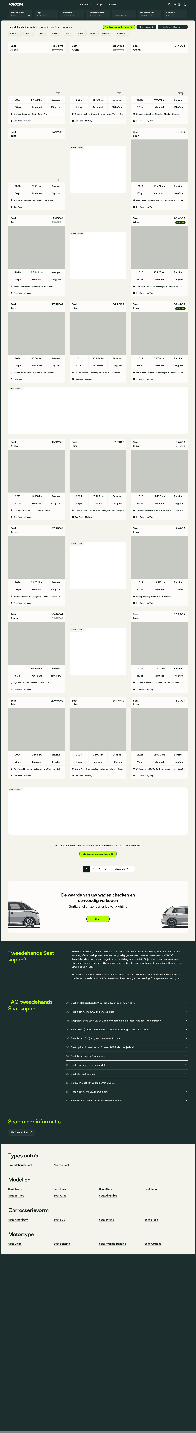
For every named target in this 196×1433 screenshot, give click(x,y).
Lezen (112, 4)
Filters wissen (145, 27)
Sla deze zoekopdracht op (118, 27)
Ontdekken (86, 4)
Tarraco (106, 34)
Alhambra (121, 34)
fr (177, 4)
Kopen (100, 4)
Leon (41, 34)
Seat (13, 46)
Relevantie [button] (172, 27)
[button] (37, 47)
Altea (92, 34)
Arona (13, 34)
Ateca (54, 34)
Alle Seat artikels (22, 1137)
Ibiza (27, 34)
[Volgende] (127, 867)
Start (98, 917)
